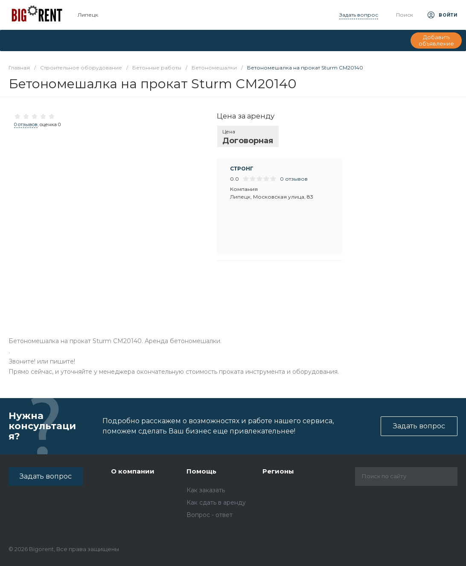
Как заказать (205, 490)
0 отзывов (26, 124)
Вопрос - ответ (209, 515)
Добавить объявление (436, 40)
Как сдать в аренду (216, 502)
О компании (132, 471)
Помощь (201, 471)
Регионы (278, 471)
